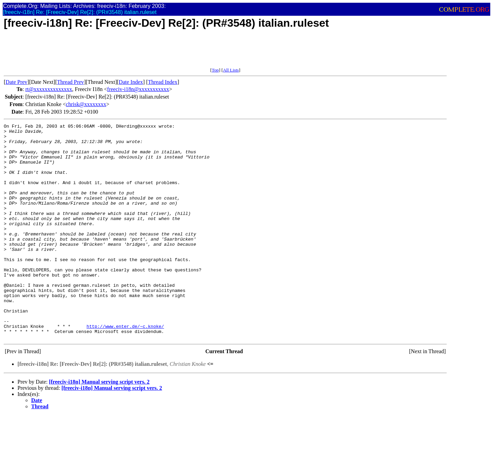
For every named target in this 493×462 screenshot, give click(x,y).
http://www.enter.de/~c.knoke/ (125, 367)
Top (215, 70)
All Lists (231, 70)
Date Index (131, 82)
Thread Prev (70, 82)
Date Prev (16, 82)
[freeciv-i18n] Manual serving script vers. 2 (99, 425)
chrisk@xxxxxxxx (86, 104)
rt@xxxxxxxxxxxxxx (48, 89)
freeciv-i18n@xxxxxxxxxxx (138, 89)
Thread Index (162, 82)
